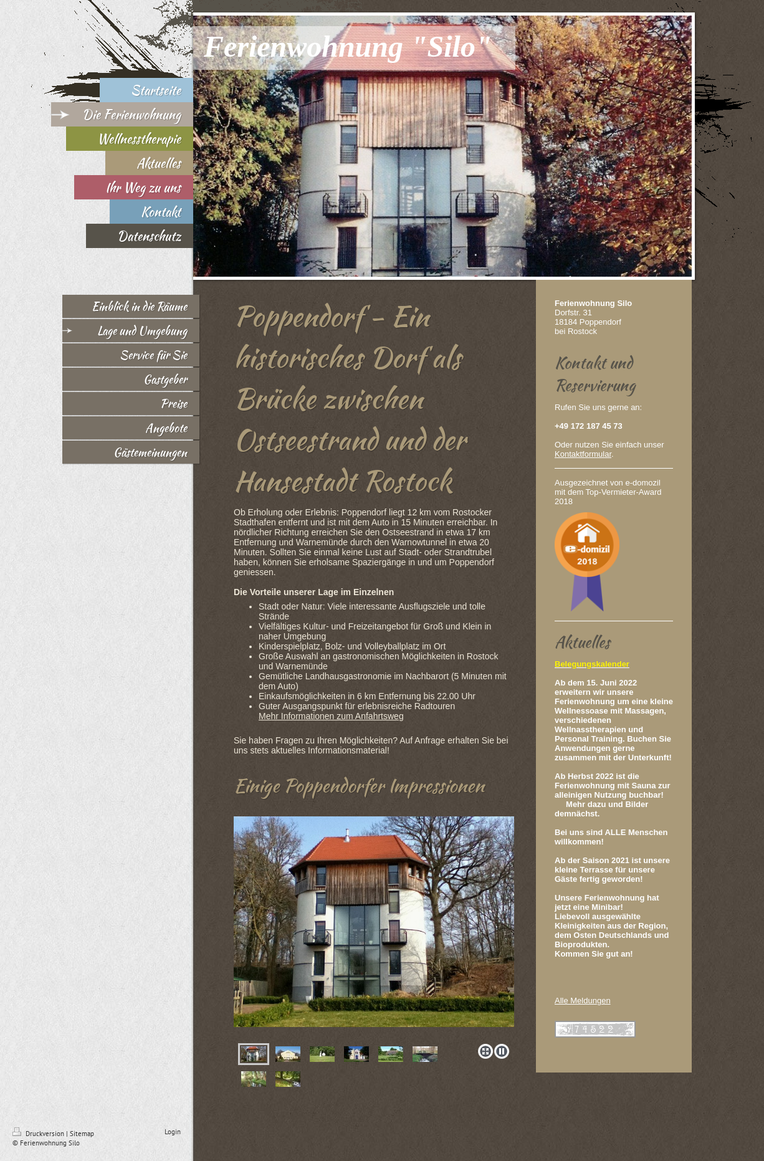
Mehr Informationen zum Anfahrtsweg (331, 716)
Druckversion (39, 1133)
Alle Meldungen (583, 1000)
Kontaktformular (583, 454)
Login (173, 1131)
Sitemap (82, 1133)
